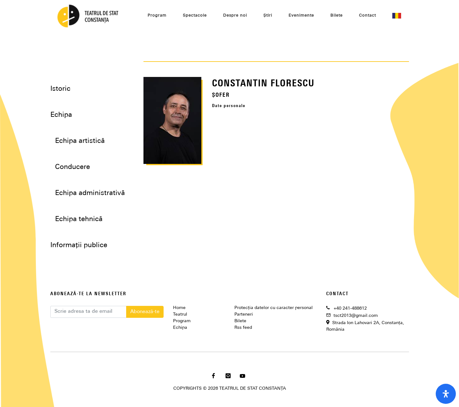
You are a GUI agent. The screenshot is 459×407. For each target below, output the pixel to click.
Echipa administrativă (90, 193)
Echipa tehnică (79, 219)
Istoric (60, 89)
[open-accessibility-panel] (446, 394)
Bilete (240, 321)
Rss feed (243, 327)
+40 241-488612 (350, 308)
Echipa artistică (80, 141)
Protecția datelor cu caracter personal (273, 308)
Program (182, 321)
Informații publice (78, 245)
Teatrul (180, 314)
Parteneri (243, 314)
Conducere (72, 167)
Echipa (180, 327)
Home (179, 308)
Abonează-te (145, 311)
